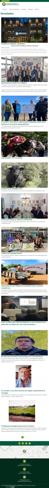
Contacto (37, 9)
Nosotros (4, 9)
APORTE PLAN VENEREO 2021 (12, 189)
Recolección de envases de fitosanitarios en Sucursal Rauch (22, 356)
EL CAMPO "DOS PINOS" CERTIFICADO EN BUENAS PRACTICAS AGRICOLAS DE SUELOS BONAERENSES (23, 123)
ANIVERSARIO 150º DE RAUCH (12, 158)
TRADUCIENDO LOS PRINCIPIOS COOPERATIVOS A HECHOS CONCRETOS (22, 287)
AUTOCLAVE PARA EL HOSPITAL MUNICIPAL (16, 220)
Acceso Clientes (5, 0)
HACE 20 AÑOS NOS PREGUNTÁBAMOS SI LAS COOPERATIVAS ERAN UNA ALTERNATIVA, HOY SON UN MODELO (23, 323)
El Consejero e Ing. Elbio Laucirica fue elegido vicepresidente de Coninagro (23, 392)
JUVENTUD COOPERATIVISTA (11, 253)
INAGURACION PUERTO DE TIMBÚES (14, 83)
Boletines (24, 9)
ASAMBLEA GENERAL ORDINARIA (13, 44)
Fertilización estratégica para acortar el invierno (17, 426)
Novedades (30, 9)
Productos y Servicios (14, 9)
